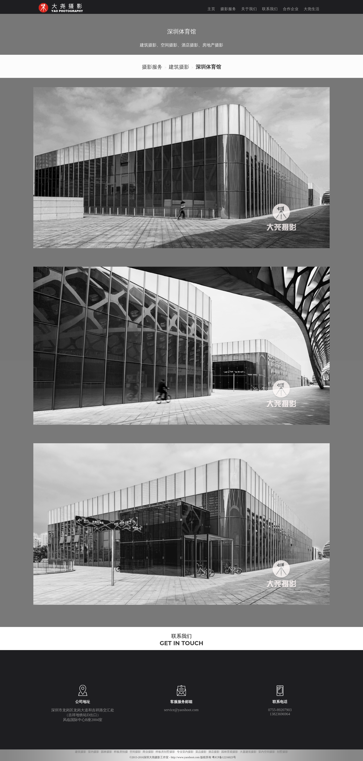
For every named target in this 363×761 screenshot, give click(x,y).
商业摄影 (148, 751)
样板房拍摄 (121, 751)
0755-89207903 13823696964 (279, 712)
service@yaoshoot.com (181, 710)
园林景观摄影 (229, 751)
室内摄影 (93, 751)
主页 (211, 9)
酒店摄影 (213, 751)
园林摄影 (106, 751)
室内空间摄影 (266, 751)
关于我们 (249, 9)
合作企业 (291, 9)
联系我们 (270, 9)
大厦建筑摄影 (248, 751)
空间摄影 (135, 751)
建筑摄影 (80, 751)
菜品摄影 (201, 751)
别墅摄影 (282, 751)
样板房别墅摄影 (165, 751)
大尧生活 (311, 9)
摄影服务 (228, 9)
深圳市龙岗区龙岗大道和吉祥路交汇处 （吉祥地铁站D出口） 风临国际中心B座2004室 (82, 715)
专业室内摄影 (185, 751)
